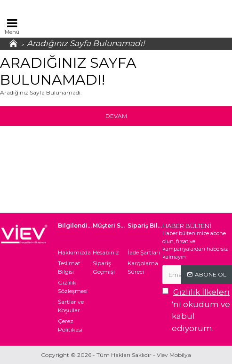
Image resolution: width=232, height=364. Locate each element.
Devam (116, 115)
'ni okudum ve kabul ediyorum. (196, 309)
